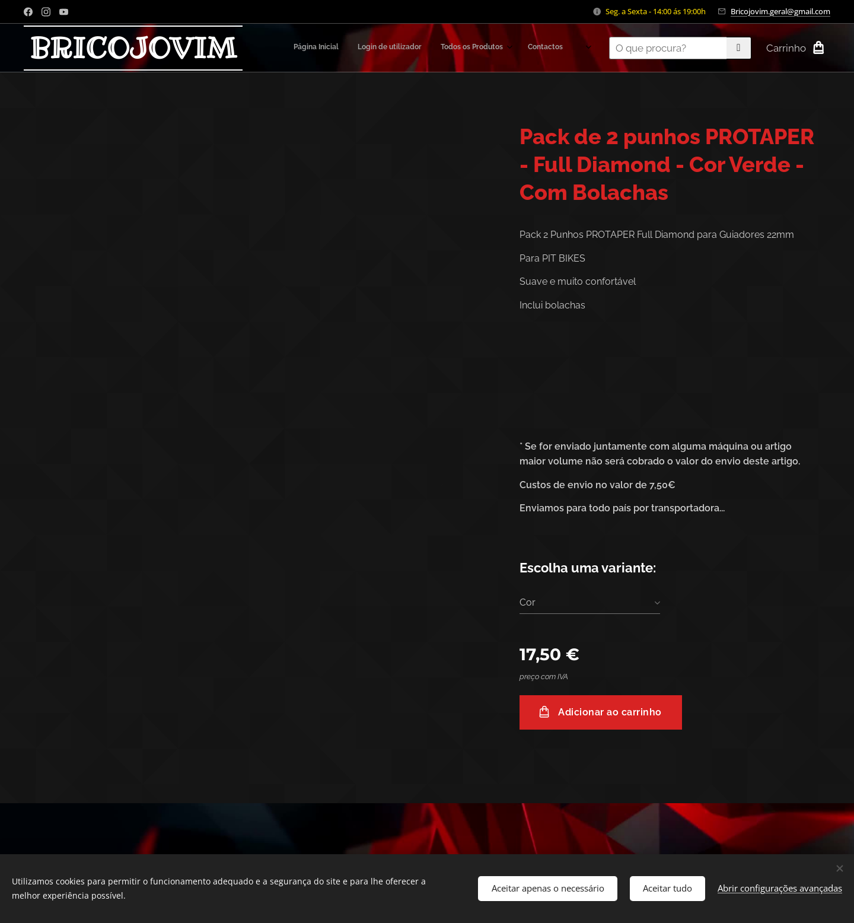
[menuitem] (471, 48)
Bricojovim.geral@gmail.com (780, 11)
